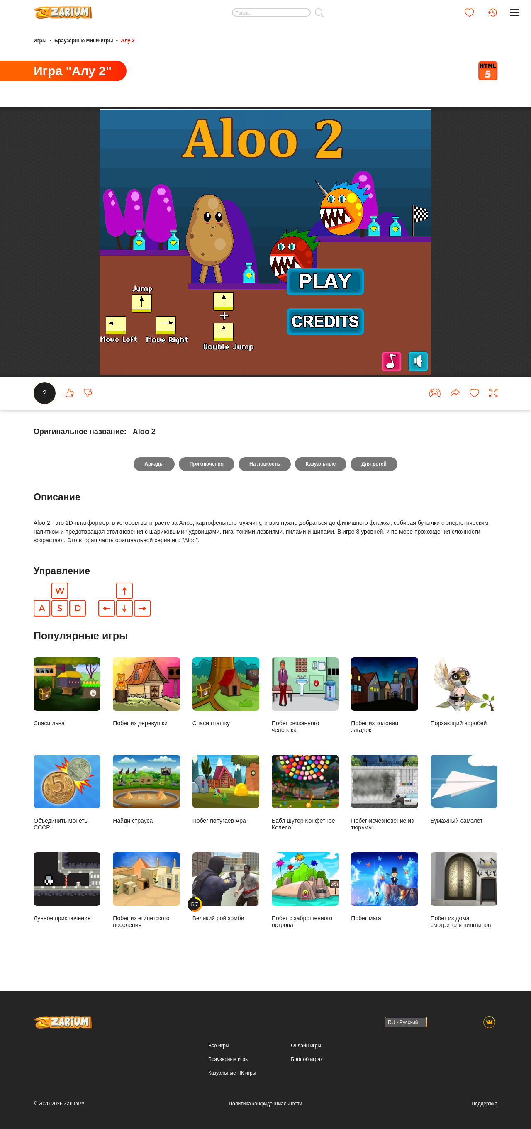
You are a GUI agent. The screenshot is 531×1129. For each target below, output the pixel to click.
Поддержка (484, 1104)
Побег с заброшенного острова (305, 890)
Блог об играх (307, 1059)
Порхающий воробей (464, 691)
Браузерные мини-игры (83, 41)
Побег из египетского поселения (146, 890)
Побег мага (384, 886)
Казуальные (321, 464)
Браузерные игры (228, 1059)
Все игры (218, 1046)
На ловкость (264, 464)
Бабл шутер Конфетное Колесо (305, 792)
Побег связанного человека (305, 695)
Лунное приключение (67, 886)
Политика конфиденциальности (265, 1104)
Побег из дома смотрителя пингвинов (464, 890)
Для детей (374, 464)
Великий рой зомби (225, 886)
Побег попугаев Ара (225, 789)
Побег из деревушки (146, 691)
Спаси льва (67, 691)
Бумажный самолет (464, 789)
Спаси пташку (225, 691)
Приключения (207, 464)
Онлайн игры (306, 1046)
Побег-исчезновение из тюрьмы (384, 792)
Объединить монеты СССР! (67, 792)
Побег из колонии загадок (384, 695)
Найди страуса (146, 789)
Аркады (154, 464)
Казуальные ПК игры (232, 1073)
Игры (40, 41)
